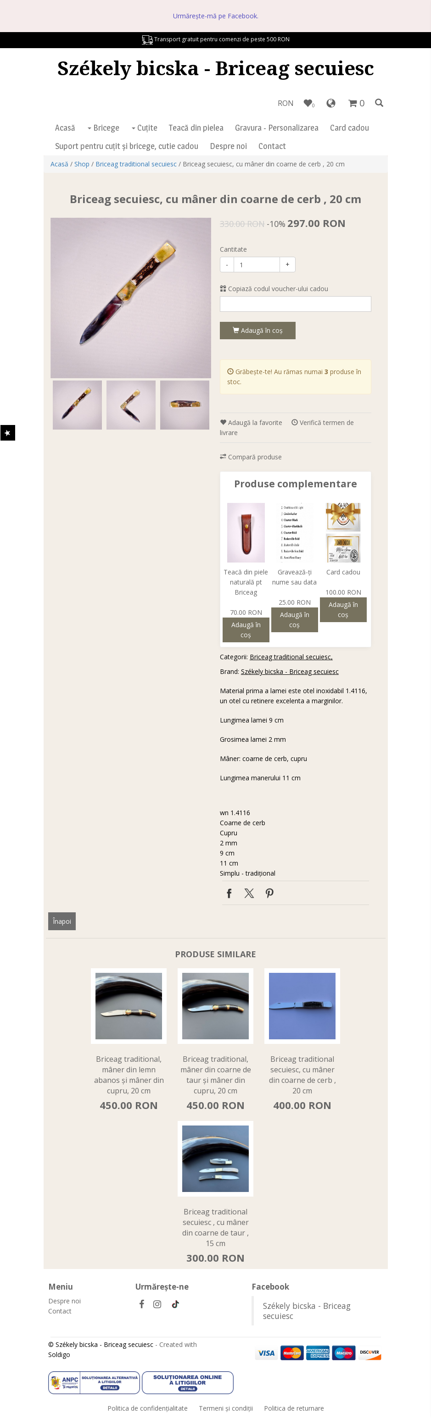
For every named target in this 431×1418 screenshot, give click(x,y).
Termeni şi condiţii (226, 1408)
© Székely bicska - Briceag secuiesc (100, 1344)
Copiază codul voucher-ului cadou (274, 288)
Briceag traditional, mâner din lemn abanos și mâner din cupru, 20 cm (129, 1075)
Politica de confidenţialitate (147, 1408)
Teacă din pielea (196, 127)
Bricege (103, 127)
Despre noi (228, 146)
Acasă (65, 127)
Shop (82, 164)
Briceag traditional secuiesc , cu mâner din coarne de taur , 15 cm (215, 1227)
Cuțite (144, 127)
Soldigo (59, 1354)
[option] (130, 298)
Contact (272, 146)
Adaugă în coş (258, 330)
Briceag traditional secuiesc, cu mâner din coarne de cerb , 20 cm (302, 1075)
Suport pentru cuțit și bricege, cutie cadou (126, 146)
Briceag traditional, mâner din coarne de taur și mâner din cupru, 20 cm (215, 1075)
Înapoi (62, 921)
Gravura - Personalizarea (277, 127)
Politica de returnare (294, 1408)
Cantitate (233, 249)
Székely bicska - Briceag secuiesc (215, 68)
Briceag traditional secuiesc (136, 164)
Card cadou (349, 127)
